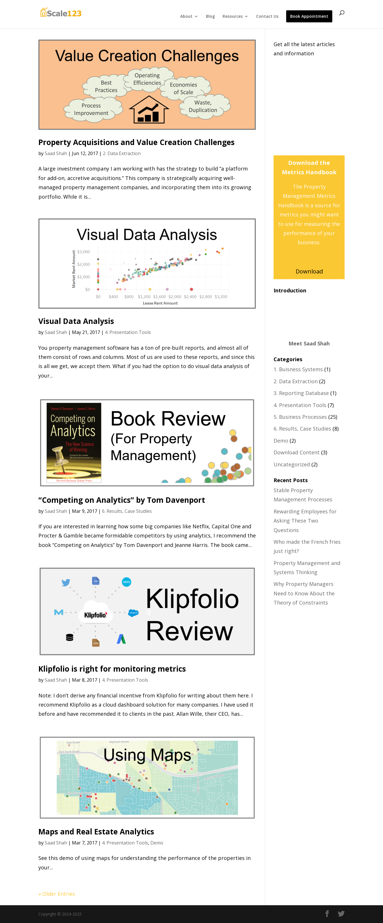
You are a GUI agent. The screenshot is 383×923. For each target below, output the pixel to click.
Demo (156, 843)
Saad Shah (56, 153)
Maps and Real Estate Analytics (96, 831)
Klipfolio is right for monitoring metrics (112, 669)
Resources (233, 16)
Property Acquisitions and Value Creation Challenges (136, 142)
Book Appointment (309, 16)
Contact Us (267, 16)
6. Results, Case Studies (127, 511)
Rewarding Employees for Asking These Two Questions (305, 520)
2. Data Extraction (122, 153)
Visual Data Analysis (76, 321)
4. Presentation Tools (128, 332)
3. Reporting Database (301, 393)
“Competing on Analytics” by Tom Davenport (121, 500)
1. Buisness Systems (298, 369)
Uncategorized (292, 464)
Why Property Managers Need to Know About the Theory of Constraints (304, 593)
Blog (210, 16)
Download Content (297, 452)
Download (309, 271)
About (186, 16)
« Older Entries (56, 893)
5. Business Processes (300, 416)
